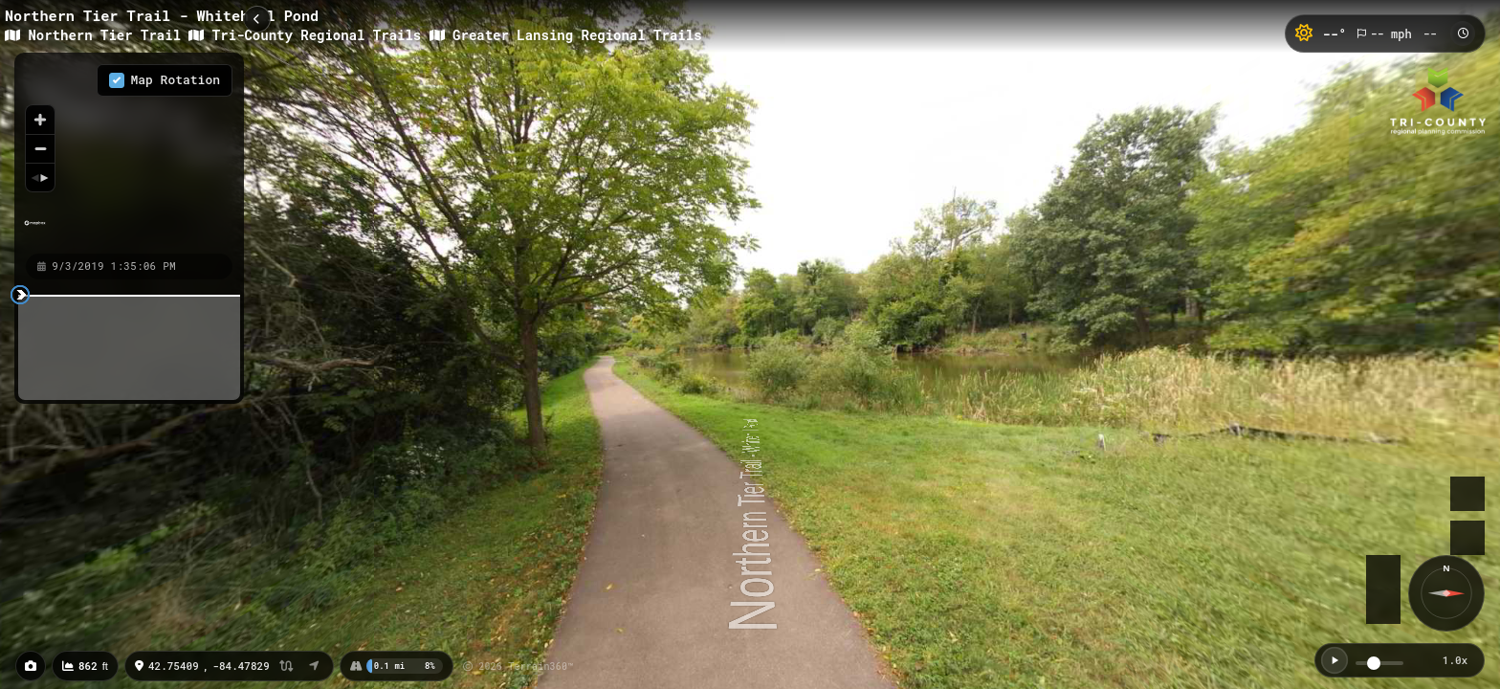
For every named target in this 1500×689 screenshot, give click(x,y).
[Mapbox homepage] (35, 231)
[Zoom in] (40, 119)
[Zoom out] (40, 148)
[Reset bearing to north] (40, 177)
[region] (129, 152)
